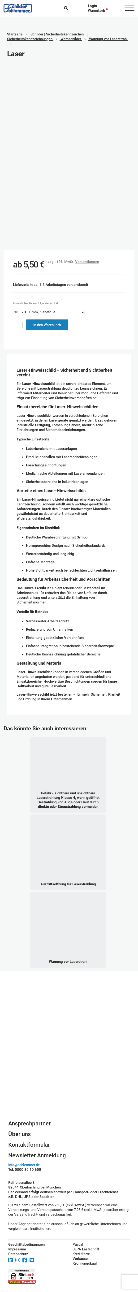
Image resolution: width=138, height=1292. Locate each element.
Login (92, 6)
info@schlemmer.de (24, 1165)
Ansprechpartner (29, 1123)
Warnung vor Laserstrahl (108, 39)
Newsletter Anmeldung (37, 1155)
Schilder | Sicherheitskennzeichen (57, 34)
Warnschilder (70, 39)
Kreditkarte (81, 1254)
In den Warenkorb (47, 325)
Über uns (19, 1134)
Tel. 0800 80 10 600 (24, 1169)
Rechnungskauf (85, 1263)
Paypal (78, 1244)
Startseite (14, 34)
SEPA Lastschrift (86, 1249)
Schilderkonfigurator (69, 1076)
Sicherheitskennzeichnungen (29, 39)
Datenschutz (18, 1254)
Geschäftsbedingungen (26, 1244)
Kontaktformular (29, 1144)
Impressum (17, 1249)
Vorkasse (80, 1259)
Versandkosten (87, 262)
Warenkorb (96, 11)
